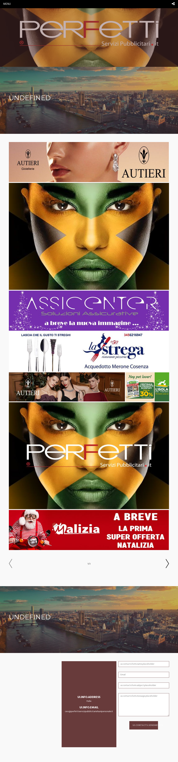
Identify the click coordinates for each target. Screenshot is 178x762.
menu (7, 4)
